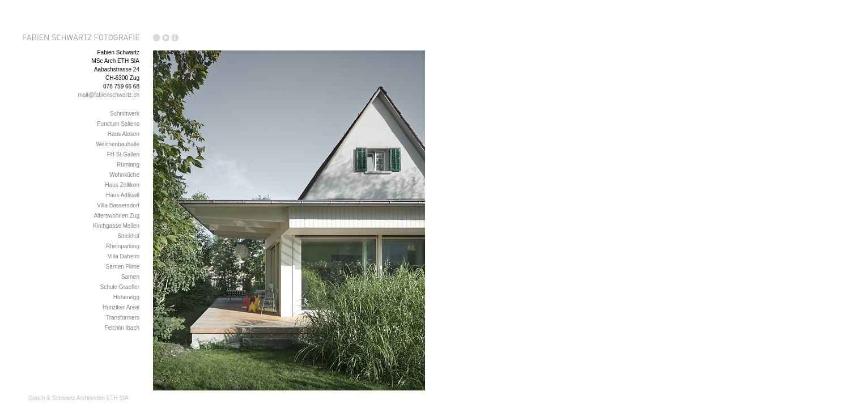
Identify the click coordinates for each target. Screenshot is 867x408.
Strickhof (128, 236)
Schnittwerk (124, 113)
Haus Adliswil (122, 195)
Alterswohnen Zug (116, 215)
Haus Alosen (123, 134)
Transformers (122, 317)
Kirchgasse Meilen (116, 226)
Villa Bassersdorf (118, 205)
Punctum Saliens (118, 124)
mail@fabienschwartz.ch (108, 95)
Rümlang (128, 165)
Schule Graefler (119, 287)
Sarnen (130, 277)
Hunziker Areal (121, 307)
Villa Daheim (123, 256)
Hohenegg (126, 297)
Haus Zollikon (122, 185)
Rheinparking (122, 246)
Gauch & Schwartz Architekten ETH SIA (78, 398)
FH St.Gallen (123, 154)
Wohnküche (124, 175)
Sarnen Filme (122, 267)
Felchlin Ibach (121, 328)
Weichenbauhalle (117, 144)
